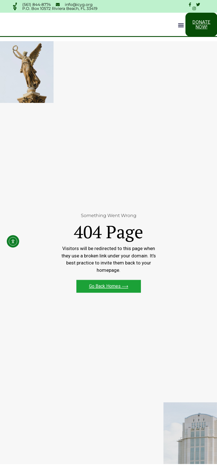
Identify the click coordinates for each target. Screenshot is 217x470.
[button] (180, 25)
